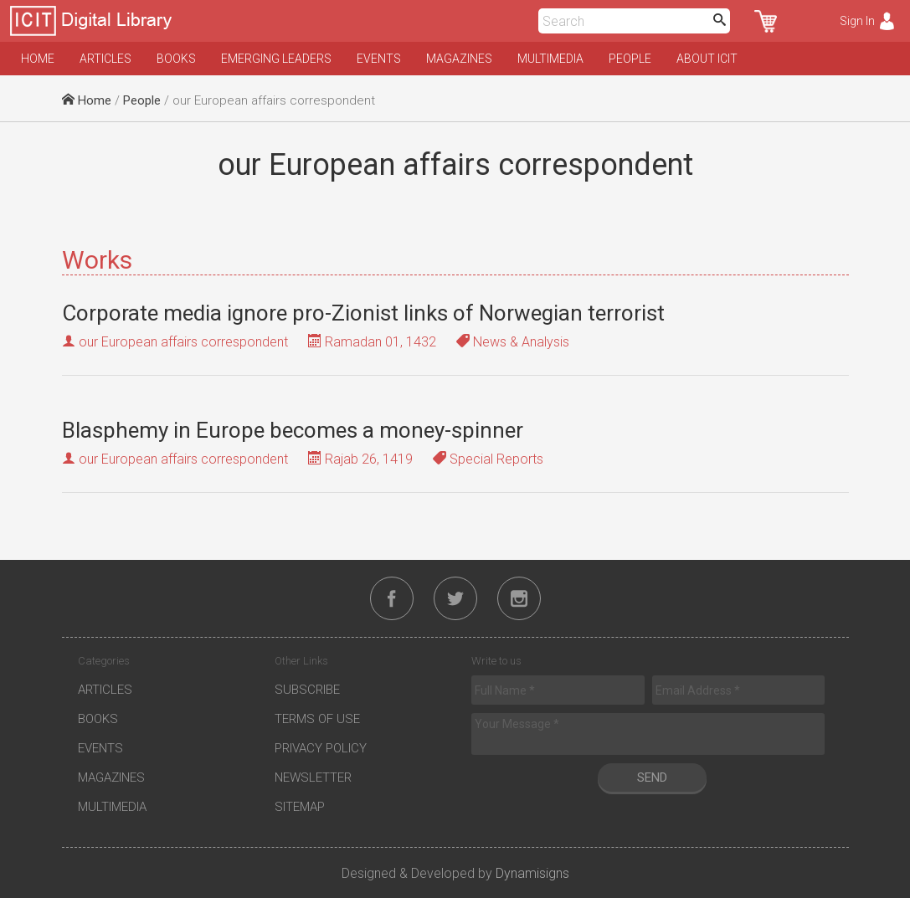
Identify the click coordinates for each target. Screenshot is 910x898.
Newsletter (313, 777)
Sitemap (300, 806)
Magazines (459, 58)
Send (652, 777)
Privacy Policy (321, 748)
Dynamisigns (532, 873)
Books (176, 58)
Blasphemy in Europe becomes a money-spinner (292, 430)
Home (37, 58)
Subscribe (307, 689)
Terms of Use (317, 718)
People (630, 58)
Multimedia (550, 58)
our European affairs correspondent (183, 342)
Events (379, 58)
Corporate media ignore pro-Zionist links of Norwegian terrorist (363, 313)
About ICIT (707, 58)
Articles (105, 58)
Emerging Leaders (276, 58)
